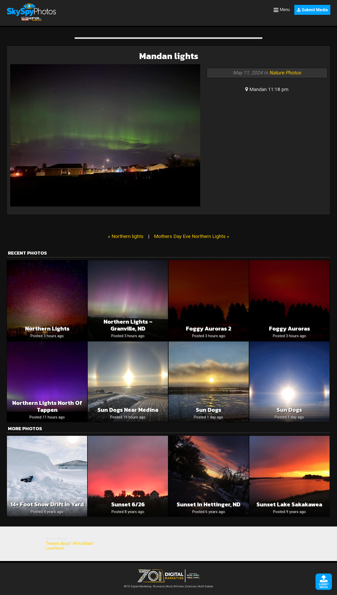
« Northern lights (125, 236)
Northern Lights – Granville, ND (128, 325)
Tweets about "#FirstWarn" (70, 543)
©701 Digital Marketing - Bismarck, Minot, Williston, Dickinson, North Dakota (168, 585)
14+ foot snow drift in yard (47, 504)
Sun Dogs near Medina (127, 409)
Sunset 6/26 (128, 504)
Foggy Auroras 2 (208, 328)
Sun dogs (208, 409)
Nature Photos (285, 73)
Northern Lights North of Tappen (47, 406)
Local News (55, 548)
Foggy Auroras (289, 328)
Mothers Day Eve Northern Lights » (191, 236)
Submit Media (312, 9)
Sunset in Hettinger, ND (208, 504)
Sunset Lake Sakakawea (289, 504)
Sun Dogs (289, 409)
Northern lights (47, 328)
